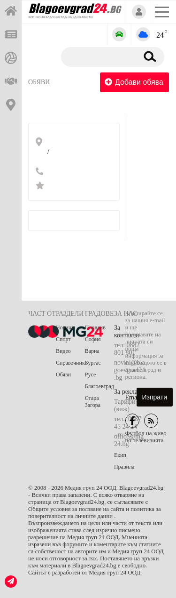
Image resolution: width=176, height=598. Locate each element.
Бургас (93, 362)
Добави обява (134, 82)
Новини (65, 327)
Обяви (39, 82)
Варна (92, 351)
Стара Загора (92, 401)
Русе (90, 374)
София (93, 339)
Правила (124, 466)
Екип (120, 455)
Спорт (63, 339)
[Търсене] (98, 56)
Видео (63, 351)
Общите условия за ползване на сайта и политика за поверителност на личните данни (94, 512)
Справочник (70, 362)
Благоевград (99, 386)
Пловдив (95, 327)
